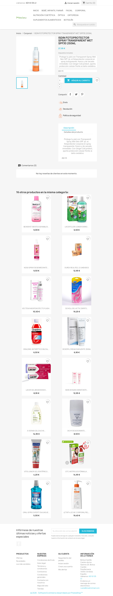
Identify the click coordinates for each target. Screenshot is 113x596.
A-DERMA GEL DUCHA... (36, 431)
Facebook (18, 543)
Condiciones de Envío (46, 560)
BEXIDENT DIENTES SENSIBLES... (36, 227)
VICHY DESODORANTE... (76, 431)
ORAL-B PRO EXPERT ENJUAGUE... (36, 512)
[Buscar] (84, 24)
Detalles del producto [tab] (73, 132)
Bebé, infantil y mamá (52, 10)
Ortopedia (73, 15)
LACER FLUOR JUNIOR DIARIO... (77, 227)
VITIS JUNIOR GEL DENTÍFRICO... (36, 471)
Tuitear (76, 94)
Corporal (80, 10)
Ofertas (19, 558)
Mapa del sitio (42, 586)
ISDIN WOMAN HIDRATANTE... (76, 390)
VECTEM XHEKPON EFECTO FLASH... (36, 308)
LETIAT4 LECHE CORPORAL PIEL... (77, 512)
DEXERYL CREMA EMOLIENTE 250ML (77, 349)
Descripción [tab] (69, 128)
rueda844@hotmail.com (89, 588)
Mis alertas (62, 569)
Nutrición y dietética (44, 15)
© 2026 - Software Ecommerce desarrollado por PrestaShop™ (56, 593)
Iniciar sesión (63, 563)
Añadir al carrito (78, 80)
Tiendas (40, 589)
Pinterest (82, 94)
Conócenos (42, 572)
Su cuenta (63, 554)
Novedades (20, 561)
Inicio (36, 10)
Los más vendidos (23, 564)
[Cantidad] (61, 80)
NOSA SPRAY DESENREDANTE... (36, 268)
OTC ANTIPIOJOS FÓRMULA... (76, 471)
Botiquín (68, 20)
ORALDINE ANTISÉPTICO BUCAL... (36, 349)
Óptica (61, 15)
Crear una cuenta (65, 566)
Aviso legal (41, 563)
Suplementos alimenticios (47, 20)
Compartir (70, 94)
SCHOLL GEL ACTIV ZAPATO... (76, 308)
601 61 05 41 (31, 3)
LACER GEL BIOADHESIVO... (36, 390)
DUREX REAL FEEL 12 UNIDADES (77, 268)
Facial (69, 10)
